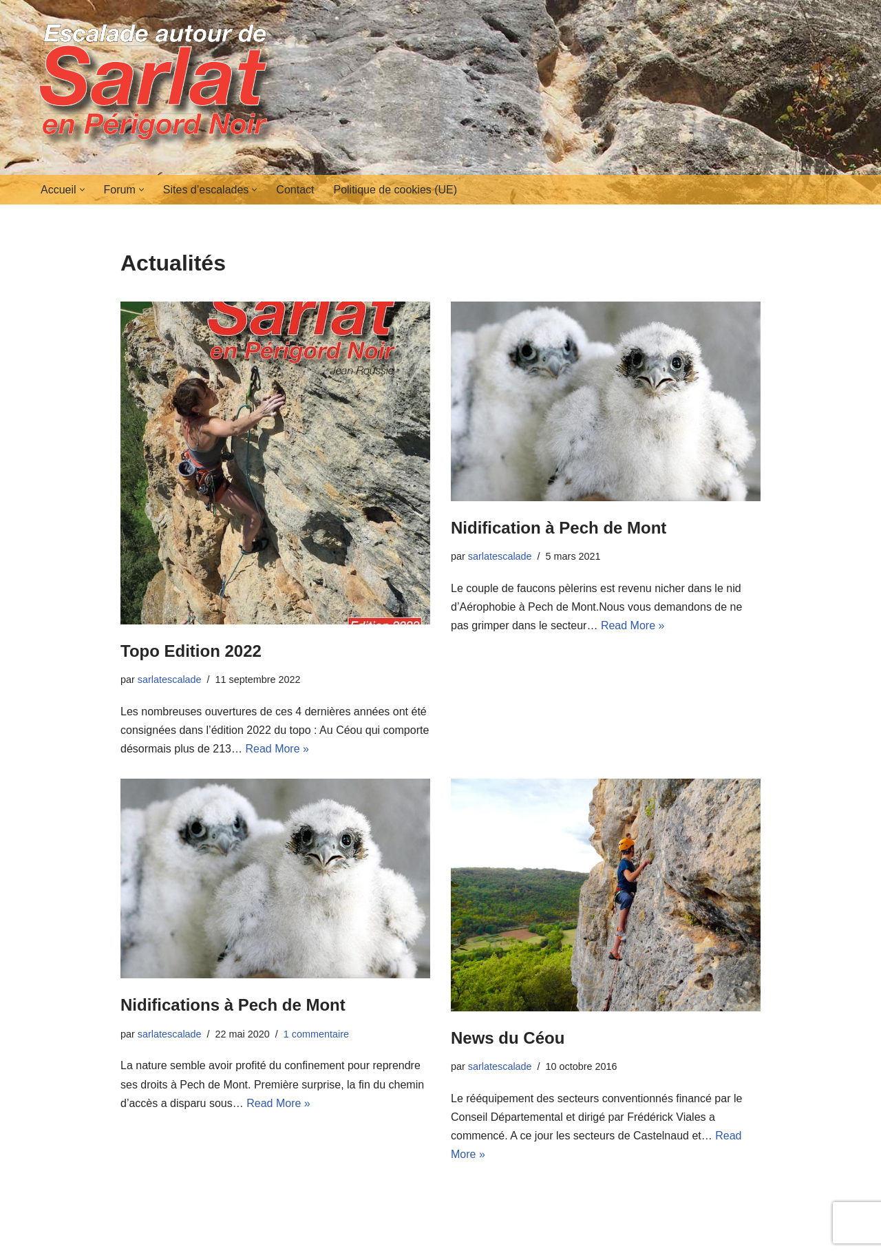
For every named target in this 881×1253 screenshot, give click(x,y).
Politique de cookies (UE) (395, 190)
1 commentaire (316, 1034)
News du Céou (507, 1038)
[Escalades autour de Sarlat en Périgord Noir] (158, 87)
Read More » (277, 749)
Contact (295, 190)
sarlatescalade (170, 679)
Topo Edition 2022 (191, 651)
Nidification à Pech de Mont (558, 527)
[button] (82, 189)
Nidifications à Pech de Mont (233, 1005)
